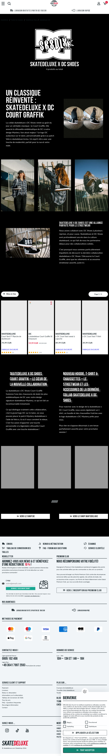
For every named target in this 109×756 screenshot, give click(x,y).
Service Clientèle (94, 548)
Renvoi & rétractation (50, 544)
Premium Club (63, 556)
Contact (4, 707)
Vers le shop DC (25, 516)
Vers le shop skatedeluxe (83, 516)
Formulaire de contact (33, 666)
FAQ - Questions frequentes (11, 702)
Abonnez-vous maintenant (20, 589)
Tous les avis (6, 700)
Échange (90, 544)
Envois (7, 544)
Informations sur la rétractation (12, 695)
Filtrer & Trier (9, 294)
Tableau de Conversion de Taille (12, 698)
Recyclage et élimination (10, 705)
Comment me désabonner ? (32, 596)
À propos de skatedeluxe (65, 688)
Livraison (5, 690)
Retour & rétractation (9, 693)
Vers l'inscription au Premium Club (82, 590)
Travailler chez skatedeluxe (65, 690)
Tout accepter (85, 750)
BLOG (59, 698)
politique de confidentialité (83, 745)
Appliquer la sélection (85, 733)
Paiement (5, 688)
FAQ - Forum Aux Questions (52, 548)
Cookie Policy (61, 734)
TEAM (59, 701)
